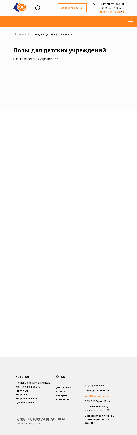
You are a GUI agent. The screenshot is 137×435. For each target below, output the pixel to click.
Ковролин (22, 394)
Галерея (61, 395)
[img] (101, 378)
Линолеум (22, 390)
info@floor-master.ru (112, 11)
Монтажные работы (28, 386)
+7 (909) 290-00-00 (111, 4)
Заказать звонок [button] (72, 7)
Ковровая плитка (26, 398)
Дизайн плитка (25, 402)
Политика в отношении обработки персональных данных (35, 422)
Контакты (62, 399)
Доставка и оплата (63, 389)
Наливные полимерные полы (33, 382)
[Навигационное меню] (130, 21)
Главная (20, 34)
